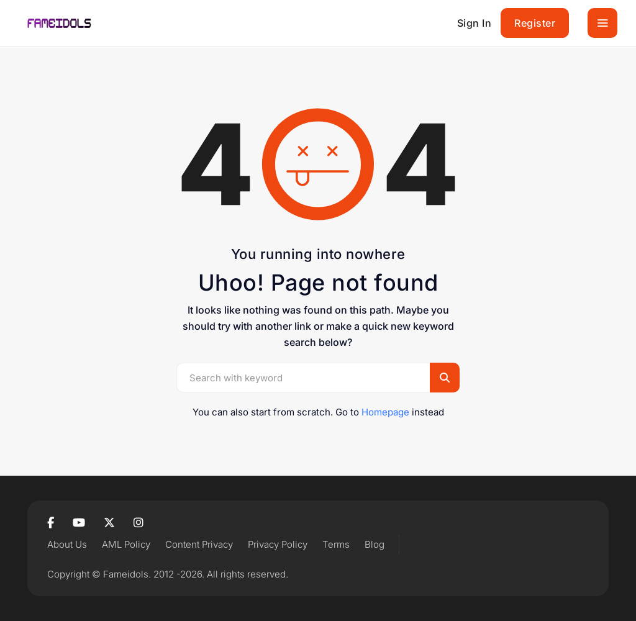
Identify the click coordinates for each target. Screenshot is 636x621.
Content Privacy (199, 544)
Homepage (385, 412)
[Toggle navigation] (602, 23)
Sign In (474, 23)
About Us (67, 544)
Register (534, 23)
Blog (374, 544)
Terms (336, 544)
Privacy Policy (277, 544)
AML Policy (126, 544)
